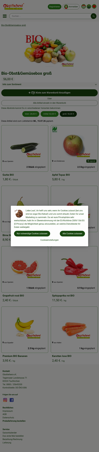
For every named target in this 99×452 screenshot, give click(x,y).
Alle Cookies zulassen (72, 233)
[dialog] (49, 226)
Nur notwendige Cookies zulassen (32, 233)
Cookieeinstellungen (49, 240)
